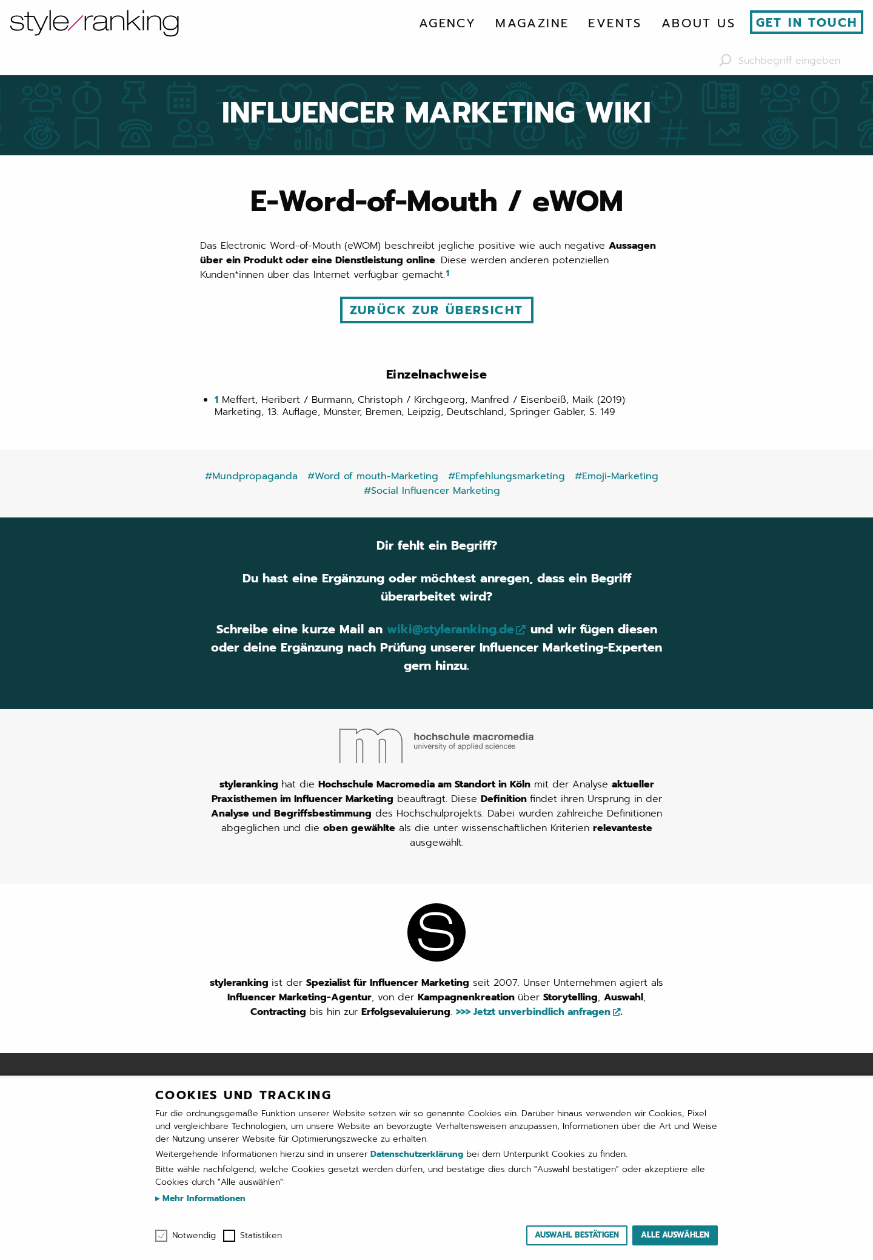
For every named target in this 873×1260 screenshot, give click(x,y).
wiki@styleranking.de (450, 630)
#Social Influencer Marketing (432, 490)
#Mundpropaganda (251, 476)
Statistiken (261, 1235)
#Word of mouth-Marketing (372, 476)
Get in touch (807, 22)
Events (614, 23)
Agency (447, 23)
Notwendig (194, 1235)
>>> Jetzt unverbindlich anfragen (533, 1012)
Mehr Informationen (202, 1198)
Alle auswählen (675, 1235)
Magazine (532, 23)
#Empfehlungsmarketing (506, 476)
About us (698, 23)
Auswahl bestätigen (577, 1235)
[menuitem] (447, 23)
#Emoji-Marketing (616, 476)
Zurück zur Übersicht (437, 310)
